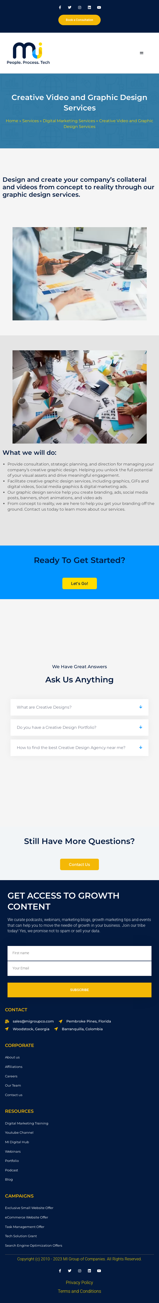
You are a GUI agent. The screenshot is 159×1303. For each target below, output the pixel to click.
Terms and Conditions (79, 1291)
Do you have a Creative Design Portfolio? (56, 727)
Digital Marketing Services (69, 120)
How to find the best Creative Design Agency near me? (71, 747)
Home (12, 120)
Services (30, 120)
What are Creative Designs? (44, 707)
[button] (141, 53)
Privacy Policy (79, 1282)
